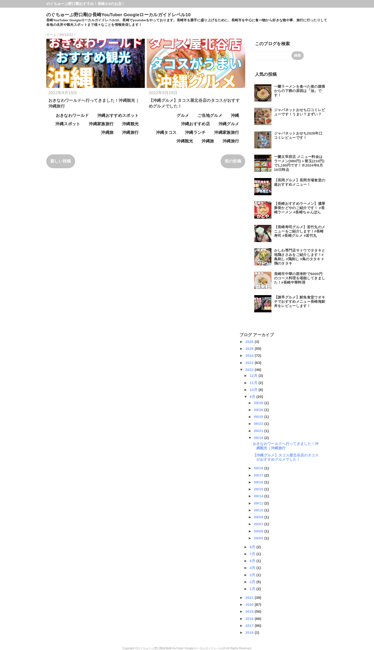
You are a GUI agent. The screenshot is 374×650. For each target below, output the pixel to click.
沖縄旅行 (130, 132)
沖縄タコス (166, 132)
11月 (253, 383)
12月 (253, 376)
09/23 (259, 424)
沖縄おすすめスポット (118, 115)
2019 (250, 611)
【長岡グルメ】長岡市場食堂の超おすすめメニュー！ (299, 182)
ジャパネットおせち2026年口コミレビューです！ (298, 135)
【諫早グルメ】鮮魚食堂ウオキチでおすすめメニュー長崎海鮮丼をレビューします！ (299, 301)
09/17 (259, 475)
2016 (250, 632)
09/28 (259, 403)
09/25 (259, 417)
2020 (250, 604)
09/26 (259, 410)
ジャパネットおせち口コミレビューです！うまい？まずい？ (299, 112)
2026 (250, 342)
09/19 (259, 438)
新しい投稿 (60, 161)
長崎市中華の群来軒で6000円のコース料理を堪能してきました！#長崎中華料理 (299, 278)
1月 (252, 589)
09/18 (259, 468)
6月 (252, 561)
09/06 (259, 531)
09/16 (259, 482)
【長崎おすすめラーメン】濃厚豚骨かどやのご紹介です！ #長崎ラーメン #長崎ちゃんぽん (299, 207)
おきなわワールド (72, 115)
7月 (252, 554)
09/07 (259, 524)
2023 (250, 363)
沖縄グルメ (228, 124)
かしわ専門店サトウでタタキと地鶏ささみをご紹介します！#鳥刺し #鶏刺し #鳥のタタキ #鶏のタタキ (299, 256)
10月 (253, 390)
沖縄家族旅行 (101, 124)
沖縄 (235, 115)
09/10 (259, 510)
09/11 (259, 503)
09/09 (259, 517)
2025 (250, 349)
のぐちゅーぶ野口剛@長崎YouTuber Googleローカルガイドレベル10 (118, 14)
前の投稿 (233, 161)
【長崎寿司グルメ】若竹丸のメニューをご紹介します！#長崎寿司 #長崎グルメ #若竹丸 (299, 231)
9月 (252, 397)
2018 (250, 619)
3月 (252, 575)
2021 (250, 598)
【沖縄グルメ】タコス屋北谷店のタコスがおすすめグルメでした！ (286, 457)
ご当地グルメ (209, 115)
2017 (250, 625)
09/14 (259, 496)
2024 (250, 355)
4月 (252, 568)
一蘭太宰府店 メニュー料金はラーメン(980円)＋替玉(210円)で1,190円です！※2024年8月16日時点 (299, 163)
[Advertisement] (82, 362)
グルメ (183, 115)
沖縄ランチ (195, 132)
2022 (250, 370)
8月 (252, 547)
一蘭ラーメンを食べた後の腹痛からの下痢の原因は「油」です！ (299, 90)
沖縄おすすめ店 (195, 124)
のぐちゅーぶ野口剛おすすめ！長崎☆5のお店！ (85, 4)
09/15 (259, 489)
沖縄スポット (67, 124)
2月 (252, 582)
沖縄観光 (130, 124)
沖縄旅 (107, 132)
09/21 (259, 431)
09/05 (259, 538)
